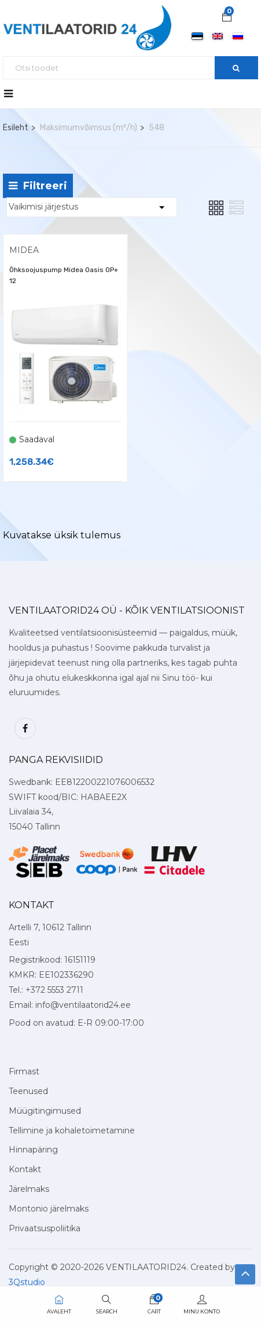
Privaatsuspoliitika (44, 1228)
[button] (227, 18)
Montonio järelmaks (49, 1208)
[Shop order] (91, 207)
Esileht (15, 128)
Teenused (28, 1091)
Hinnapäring (33, 1149)
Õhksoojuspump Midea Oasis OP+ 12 (63, 275)
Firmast (24, 1071)
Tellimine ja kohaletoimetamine (72, 1130)
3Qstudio (27, 1282)
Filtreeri (38, 185)
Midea (24, 250)
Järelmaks (29, 1189)
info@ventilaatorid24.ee (83, 1005)
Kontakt (25, 1169)
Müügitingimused (45, 1111)
